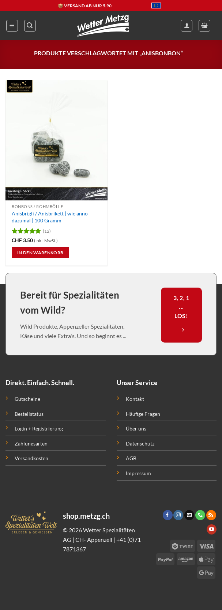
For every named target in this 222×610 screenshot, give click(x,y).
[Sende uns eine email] (189, 515)
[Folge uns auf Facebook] (168, 515)
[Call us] (200, 515)
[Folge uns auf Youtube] (212, 529)
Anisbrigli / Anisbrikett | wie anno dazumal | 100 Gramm (50, 216)
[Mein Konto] (186, 26)
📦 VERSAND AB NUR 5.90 (85, 5)
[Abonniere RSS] (211, 515)
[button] (12, 26)
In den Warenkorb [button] (40, 252)
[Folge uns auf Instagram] (178, 515)
